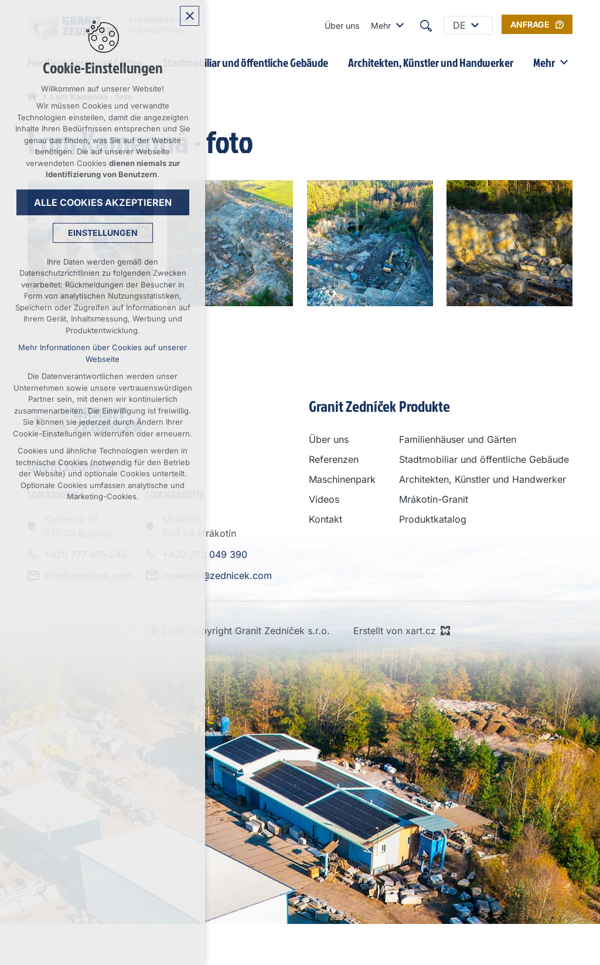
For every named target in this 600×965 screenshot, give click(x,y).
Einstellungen (103, 233)
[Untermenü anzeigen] (399, 25)
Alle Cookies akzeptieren (103, 202)
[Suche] (426, 25)
